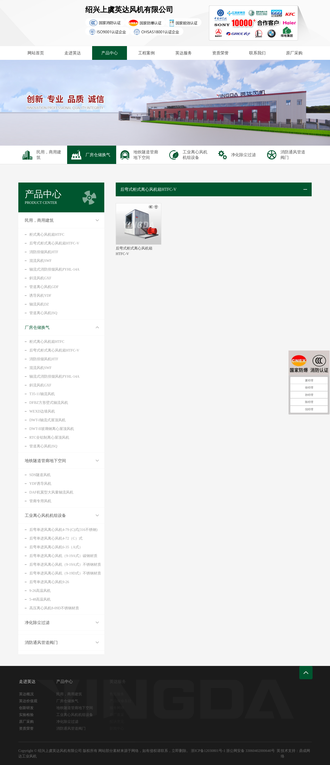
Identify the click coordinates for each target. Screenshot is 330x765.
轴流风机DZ (39, 304)
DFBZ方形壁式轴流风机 (48, 403)
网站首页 (36, 53)
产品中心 (109, 53)
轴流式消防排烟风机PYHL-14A (54, 269)
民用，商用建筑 (39, 220)
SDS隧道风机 (40, 475)
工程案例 (146, 53)
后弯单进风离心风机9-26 (49, 582)
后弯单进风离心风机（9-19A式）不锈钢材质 (65, 564)
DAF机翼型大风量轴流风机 (51, 492)
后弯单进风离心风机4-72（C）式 (55, 538)
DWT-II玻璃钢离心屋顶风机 (51, 429)
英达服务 (183, 53)
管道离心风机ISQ (43, 313)
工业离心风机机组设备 (45, 515)
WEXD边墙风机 (42, 411)
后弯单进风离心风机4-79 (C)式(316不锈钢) (63, 530)
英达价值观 (29, 701)
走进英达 (72, 53)
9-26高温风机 (40, 591)
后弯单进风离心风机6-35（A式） (56, 547)
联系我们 (257, 53)
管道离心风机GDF (44, 287)
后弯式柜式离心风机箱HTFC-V (54, 243)
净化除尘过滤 (37, 622)
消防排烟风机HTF (43, 252)
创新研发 (27, 708)
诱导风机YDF (40, 295)
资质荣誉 (220, 53)
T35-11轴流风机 (42, 394)
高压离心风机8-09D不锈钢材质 (54, 608)
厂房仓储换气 (37, 327)
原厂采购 (294, 53)
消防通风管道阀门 (41, 642)
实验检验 (27, 715)
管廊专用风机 (40, 501)
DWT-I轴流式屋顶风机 (47, 420)
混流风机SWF (40, 261)
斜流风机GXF (40, 278)
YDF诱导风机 (40, 483)
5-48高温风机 (40, 599)
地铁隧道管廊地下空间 (45, 460)
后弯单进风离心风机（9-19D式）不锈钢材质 (65, 573)
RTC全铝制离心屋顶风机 (49, 437)
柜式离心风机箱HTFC (46, 234)
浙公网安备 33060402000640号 (250, 751)
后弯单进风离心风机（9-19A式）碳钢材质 (63, 556)
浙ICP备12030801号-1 (208, 751)
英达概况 (27, 694)
